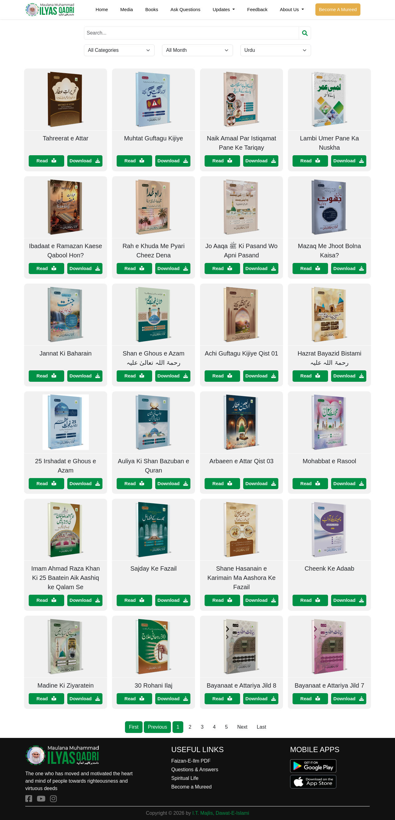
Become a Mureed (191, 786)
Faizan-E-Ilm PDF (190, 761)
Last (261, 727)
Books (151, 9)
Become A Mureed (338, 9)
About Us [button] (290, 9)
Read (46, 160)
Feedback (257, 9)
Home (102, 9)
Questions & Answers (194, 769)
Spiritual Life (184, 778)
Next (242, 727)
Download (84, 160)
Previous (157, 727)
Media (126, 9)
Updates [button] (222, 9)
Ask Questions (185, 9)
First (134, 727)
